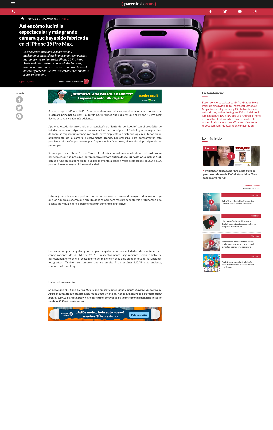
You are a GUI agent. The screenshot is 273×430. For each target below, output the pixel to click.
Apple (65, 18)
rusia (205, 122)
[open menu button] (12, 4)
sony (232, 109)
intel (241, 118)
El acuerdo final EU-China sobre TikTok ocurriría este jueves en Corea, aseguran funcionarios (239, 224)
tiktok (229, 105)
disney (213, 112)
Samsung (215, 125)
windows (227, 122)
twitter (226, 102)
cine (215, 105)
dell (251, 112)
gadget (222, 112)
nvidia (221, 105)
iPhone (256, 115)
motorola (249, 118)
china (211, 122)
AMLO (220, 115)
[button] (14, 11)
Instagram (232, 112)
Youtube (252, 122)
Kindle (215, 118)
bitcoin (233, 118)
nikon (212, 115)
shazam (224, 118)
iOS (241, 112)
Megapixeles (209, 109)
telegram (223, 109)
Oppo (232, 115)
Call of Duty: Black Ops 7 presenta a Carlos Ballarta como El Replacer (238, 202)
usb (239, 115)
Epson (205, 102)
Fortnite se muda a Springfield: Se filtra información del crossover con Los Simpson (238, 264)
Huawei (226, 125)
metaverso (250, 109)
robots (206, 125)
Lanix (234, 102)
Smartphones (50, 18)
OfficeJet (251, 105)
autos (205, 112)
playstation (247, 125)
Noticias (33, 18)
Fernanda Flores (252, 185)
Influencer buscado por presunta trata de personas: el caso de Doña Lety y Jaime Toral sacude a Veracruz (230, 174)
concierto (215, 102)
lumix (205, 115)
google (236, 125)
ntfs (246, 112)
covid (257, 112)
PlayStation (245, 102)
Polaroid (207, 105)
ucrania (206, 118)
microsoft (239, 105)
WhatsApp (239, 122)
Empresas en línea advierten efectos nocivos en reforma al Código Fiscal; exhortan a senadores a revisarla (238, 244)
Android (247, 115)
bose (218, 122)
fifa (227, 115)
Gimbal (239, 109)
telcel (255, 102)
